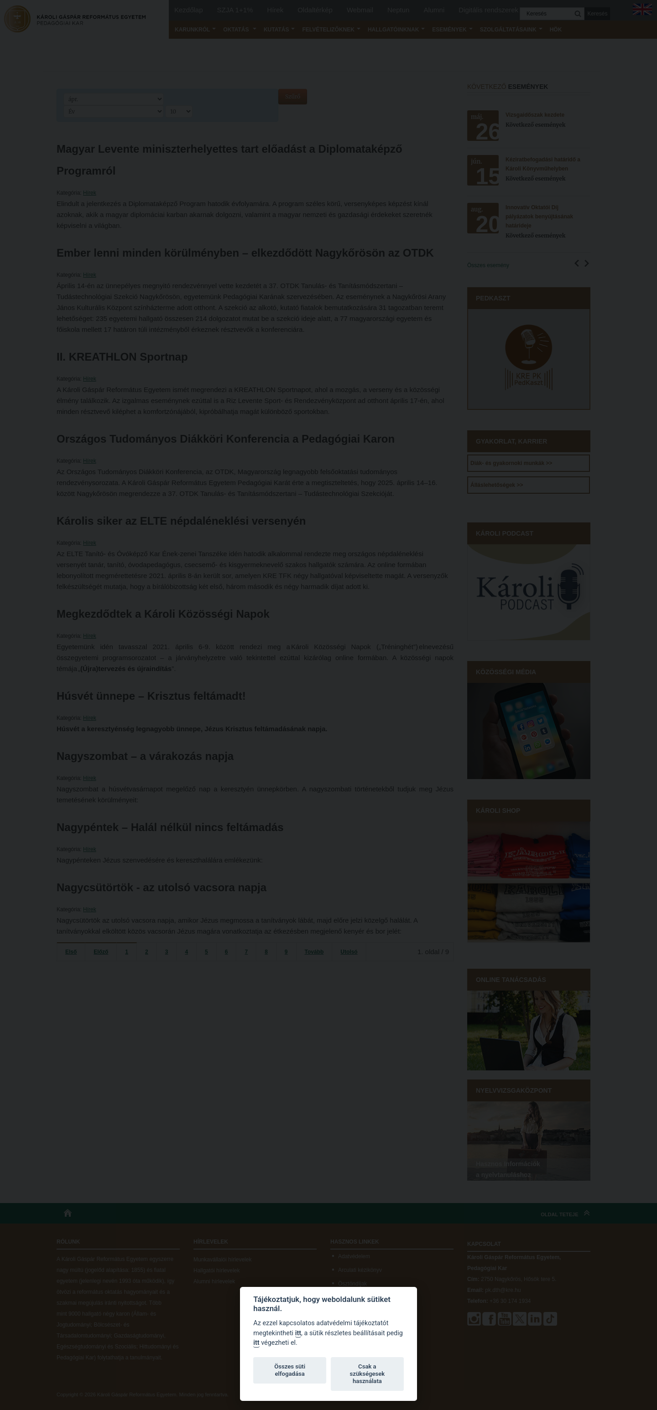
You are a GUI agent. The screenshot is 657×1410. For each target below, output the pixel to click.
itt (298, 1333)
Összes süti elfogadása (289, 1370)
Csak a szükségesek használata (367, 1373)
